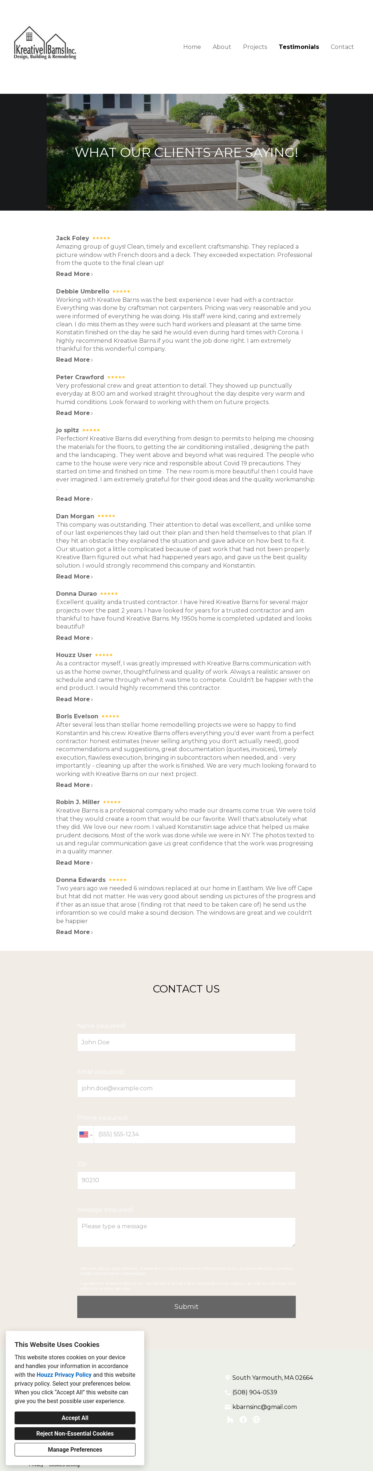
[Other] (256, 1419)
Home (192, 46)
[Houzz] (230, 1419)
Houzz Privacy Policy (63, 1374)
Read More (75, 273)
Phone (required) (186, 1129)
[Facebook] (243, 1419)
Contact (342, 46)
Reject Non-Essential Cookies (75, 1433)
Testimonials (299, 46)
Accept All (75, 1417)
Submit (186, 1307)
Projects (255, 46)
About (222, 46)
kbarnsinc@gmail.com (264, 1406)
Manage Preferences (75, 1449)
